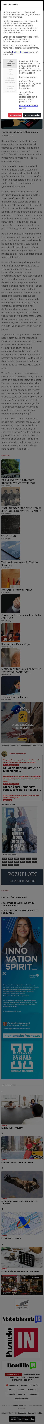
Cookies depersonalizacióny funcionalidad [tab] (10, 80)
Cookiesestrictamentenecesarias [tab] (10, 63)
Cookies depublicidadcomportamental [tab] (10, 89)
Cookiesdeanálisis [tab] (10, 72)
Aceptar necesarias (32, 115)
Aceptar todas (15, 115)
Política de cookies (21, 52)
